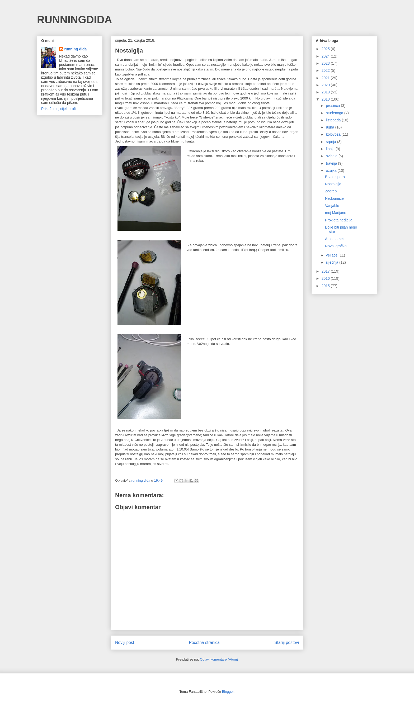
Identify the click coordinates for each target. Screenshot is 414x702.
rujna (330, 127)
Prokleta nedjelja (338, 220)
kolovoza (333, 134)
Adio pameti (335, 239)
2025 (326, 49)
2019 (326, 92)
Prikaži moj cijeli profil (59, 109)
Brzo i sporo (335, 177)
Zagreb (331, 191)
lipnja (331, 149)
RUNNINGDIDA (74, 19)
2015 (326, 286)
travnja (332, 163)
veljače (332, 255)
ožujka (331, 170)
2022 (326, 70)
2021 (326, 78)
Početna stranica (204, 642)
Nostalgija (333, 184)
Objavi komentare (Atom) (219, 659)
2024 (326, 56)
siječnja (332, 262)
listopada (334, 120)
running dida (75, 49)
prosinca (333, 105)
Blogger (228, 692)
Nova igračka (336, 246)
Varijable (332, 205)
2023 (326, 63)
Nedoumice (334, 198)
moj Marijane (335, 213)
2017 (326, 271)
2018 (326, 99)
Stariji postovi (286, 642)
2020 (326, 85)
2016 (326, 278)
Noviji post (124, 642)
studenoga (335, 113)
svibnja (332, 156)
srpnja (331, 142)
